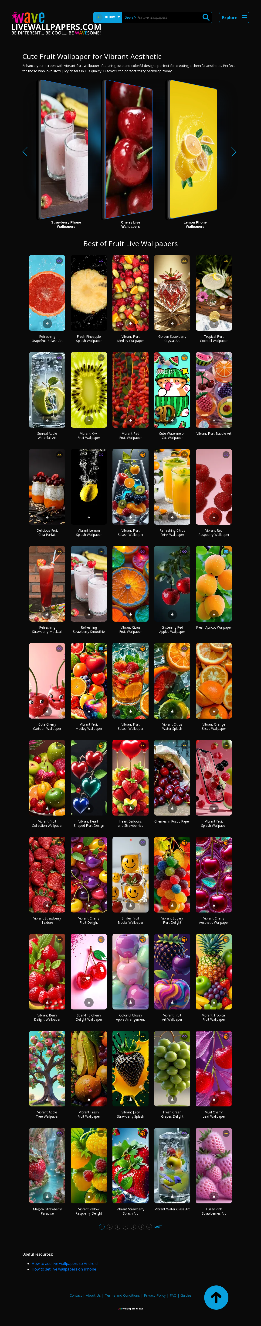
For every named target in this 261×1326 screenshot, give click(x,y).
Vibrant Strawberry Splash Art (130, 1211)
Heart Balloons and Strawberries (130, 823)
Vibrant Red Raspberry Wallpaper (213, 532)
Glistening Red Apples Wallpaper (172, 629)
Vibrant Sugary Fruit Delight (172, 920)
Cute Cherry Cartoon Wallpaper (47, 726)
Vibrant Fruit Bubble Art (214, 433)
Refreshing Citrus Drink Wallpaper (172, 532)
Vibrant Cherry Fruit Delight (88, 920)
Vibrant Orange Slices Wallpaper (214, 726)
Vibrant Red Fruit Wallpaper (130, 435)
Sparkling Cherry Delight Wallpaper (89, 1017)
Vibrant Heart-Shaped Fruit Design (89, 823)
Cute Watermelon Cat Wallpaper (172, 435)
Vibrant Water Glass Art (172, 1209)
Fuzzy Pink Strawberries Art (214, 1211)
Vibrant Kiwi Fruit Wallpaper (89, 435)
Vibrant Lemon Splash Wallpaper (89, 532)
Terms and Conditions (122, 1295)
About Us (93, 1295)
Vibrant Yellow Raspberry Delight (88, 1211)
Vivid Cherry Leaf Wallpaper (214, 1114)
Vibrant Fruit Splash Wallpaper (130, 532)
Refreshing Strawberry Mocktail (47, 629)
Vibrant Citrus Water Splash (172, 726)
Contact (76, 1295)
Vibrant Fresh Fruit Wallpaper (89, 1114)
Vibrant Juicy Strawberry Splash (130, 1114)
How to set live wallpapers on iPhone (64, 1269)
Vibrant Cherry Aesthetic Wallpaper (214, 920)
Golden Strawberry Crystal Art (172, 338)
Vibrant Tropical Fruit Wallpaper (214, 1017)
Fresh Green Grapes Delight (172, 1114)
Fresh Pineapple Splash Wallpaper (89, 338)
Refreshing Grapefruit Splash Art (47, 338)
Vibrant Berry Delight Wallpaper (47, 1017)
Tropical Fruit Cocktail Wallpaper (214, 338)
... (149, 1226)
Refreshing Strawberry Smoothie (89, 629)
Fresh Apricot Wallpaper (214, 627)
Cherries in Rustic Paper (172, 821)
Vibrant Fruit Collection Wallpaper (47, 823)
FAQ (173, 1295)
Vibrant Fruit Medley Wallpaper (130, 338)
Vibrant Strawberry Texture (47, 920)
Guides (186, 1295)
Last (158, 1226)
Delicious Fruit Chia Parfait (47, 532)
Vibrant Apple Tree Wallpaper (47, 1114)
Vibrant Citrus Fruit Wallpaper (130, 629)
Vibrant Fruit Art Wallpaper (172, 1017)
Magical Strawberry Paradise (47, 1211)
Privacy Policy (155, 1295)
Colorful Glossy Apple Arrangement (130, 1017)
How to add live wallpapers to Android (65, 1263)
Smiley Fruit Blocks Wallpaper (130, 920)
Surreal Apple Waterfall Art (47, 435)
